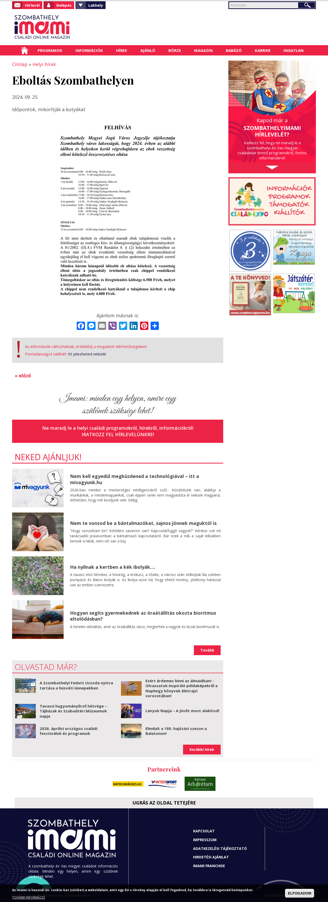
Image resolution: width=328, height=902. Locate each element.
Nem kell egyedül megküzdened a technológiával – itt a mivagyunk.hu (134, 479)
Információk (89, 50)
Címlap (24, 50)
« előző (23, 375)
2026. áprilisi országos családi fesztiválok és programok (68, 731)
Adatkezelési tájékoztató (220, 848)
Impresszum (205, 839)
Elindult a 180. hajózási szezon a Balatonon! (176, 731)
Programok (50, 50)
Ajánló (147, 50)
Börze (174, 50)
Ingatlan (293, 50)
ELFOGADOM (299, 893)
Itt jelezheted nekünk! (87, 353)
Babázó (234, 50)
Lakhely (95, 5)
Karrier (262, 50)
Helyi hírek (44, 64)
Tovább (207, 650)
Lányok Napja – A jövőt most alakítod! (182, 710)
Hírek (121, 50)
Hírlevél (32, 5)
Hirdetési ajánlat (211, 857)
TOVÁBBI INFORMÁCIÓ (28, 897)
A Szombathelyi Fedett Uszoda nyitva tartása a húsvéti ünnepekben (76, 685)
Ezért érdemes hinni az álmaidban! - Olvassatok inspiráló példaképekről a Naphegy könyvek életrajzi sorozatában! (181, 688)
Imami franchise (209, 865)
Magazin (203, 50)
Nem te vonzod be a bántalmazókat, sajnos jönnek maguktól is (143, 523)
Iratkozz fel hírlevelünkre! (118, 434)
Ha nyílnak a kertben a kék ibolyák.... (112, 567)
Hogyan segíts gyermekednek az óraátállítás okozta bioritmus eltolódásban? (143, 616)
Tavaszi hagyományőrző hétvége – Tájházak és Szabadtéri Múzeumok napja (73, 711)
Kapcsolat (204, 830)
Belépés (64, 5)
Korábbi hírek (201, 749)
